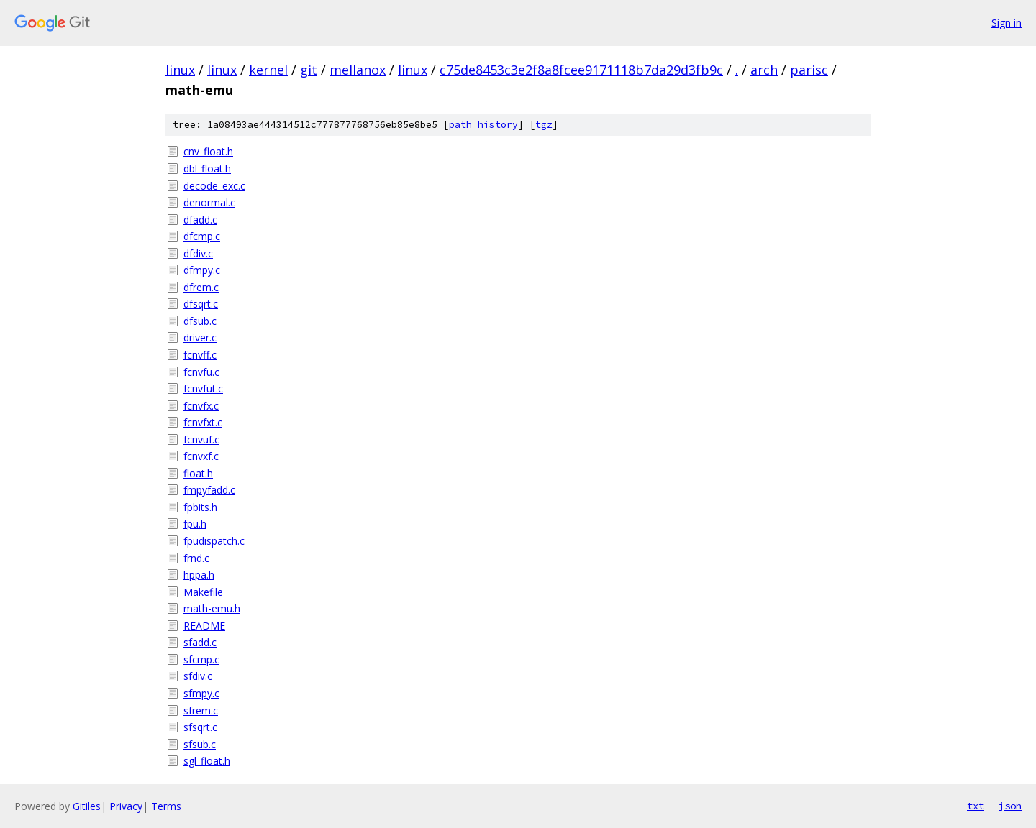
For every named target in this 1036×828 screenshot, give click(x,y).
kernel (268, 69)
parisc (809, 69)
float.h (198, 473)
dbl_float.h (207, 168)
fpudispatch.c (214, 541)
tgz (544, 125)
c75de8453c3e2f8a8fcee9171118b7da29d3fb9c (581, 69)
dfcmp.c (201, 236)
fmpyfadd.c (209, 490)
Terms (166, 806)
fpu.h (194, 523)
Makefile (203, 592)
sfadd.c (200, 642)
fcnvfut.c (203, 388)
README (204, 625)
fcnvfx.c (201, 406)
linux (180, 69)
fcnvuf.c (201, 439)
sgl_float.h (206, 761)
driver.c (200, 337)
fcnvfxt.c (202, 422)
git (308, 69)
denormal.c (209, 202)
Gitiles (87, 806)
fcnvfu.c (201, 372)
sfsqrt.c (200, 727)
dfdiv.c (198, 253)
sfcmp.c (201, 659)
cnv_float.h (208, 151)
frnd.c (196, 558)
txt (975, 805)
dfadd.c (200, 219)
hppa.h (198, 574)
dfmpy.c (201, 270)
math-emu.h (211, 608)
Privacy (125, 806)
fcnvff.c (200, 355)
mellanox (358, 69)
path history (483, 125)
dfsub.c (200, 321)
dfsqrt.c (200, 303)
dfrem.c (201, 287)
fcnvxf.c (201, 456)
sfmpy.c (201, 693)
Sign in (1006, 22)
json (1010, 805)
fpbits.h (200, 507)
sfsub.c (199, 744)
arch (764, 69)
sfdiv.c (197, 676)
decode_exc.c (214, 186)
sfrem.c (200, 710)
